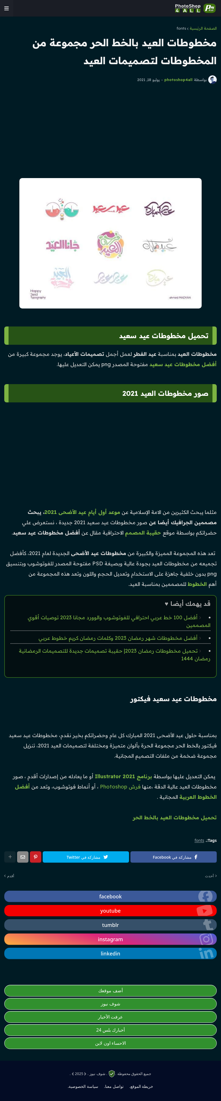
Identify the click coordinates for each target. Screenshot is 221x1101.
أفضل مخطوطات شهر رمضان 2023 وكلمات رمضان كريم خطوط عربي (118, 638)
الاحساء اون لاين (110, 1043)
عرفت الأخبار (110, 1017)
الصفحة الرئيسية (203, 28)
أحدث (209, 875)
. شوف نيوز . (97, 1073)
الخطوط (198, 584)
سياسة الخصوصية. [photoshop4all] (83, 1086)
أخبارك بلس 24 (110, 1030)
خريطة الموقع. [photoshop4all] (141, 1086)
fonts (181, 28)
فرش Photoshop (120, 786)
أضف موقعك (110, 990)
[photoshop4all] (6, 8)
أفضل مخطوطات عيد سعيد (183, 364)
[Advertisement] (110, 131)
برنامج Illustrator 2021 (123, 776)
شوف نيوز (110, 1004)
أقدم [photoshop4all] (10, 875)
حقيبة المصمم (144, 532)
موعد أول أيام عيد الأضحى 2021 (82, 512)
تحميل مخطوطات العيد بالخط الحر (175, 817)
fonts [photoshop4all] (199, 840)
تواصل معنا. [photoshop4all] (113, 1086)
